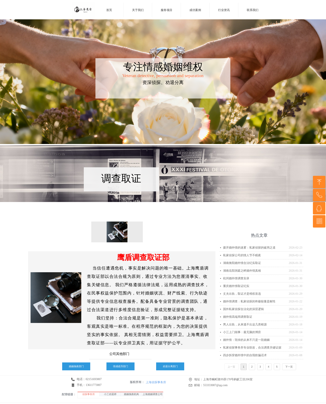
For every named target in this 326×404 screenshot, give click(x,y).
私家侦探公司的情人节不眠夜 (242, 255)
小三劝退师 (110, 394)
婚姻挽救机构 (131, 394)
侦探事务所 (88, 394)
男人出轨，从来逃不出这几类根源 (245, 324)
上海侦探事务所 (156, 382)
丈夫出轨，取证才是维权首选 (242, 293)
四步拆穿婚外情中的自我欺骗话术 (245, 355)
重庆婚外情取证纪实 (236, 286)
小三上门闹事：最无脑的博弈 (242, 332)
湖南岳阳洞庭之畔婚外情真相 (242, 270)
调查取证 (117, 231)
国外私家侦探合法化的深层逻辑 (243, 309)
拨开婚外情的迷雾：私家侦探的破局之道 (249, 247)
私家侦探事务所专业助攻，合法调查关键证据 (252, 347)
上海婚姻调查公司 (153, 394)
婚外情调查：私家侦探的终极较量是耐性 (249, 301)
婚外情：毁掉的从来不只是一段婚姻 (246, 339)
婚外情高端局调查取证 (237, 316)
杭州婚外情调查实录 (236, 278)
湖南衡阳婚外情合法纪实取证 (242, 263)
